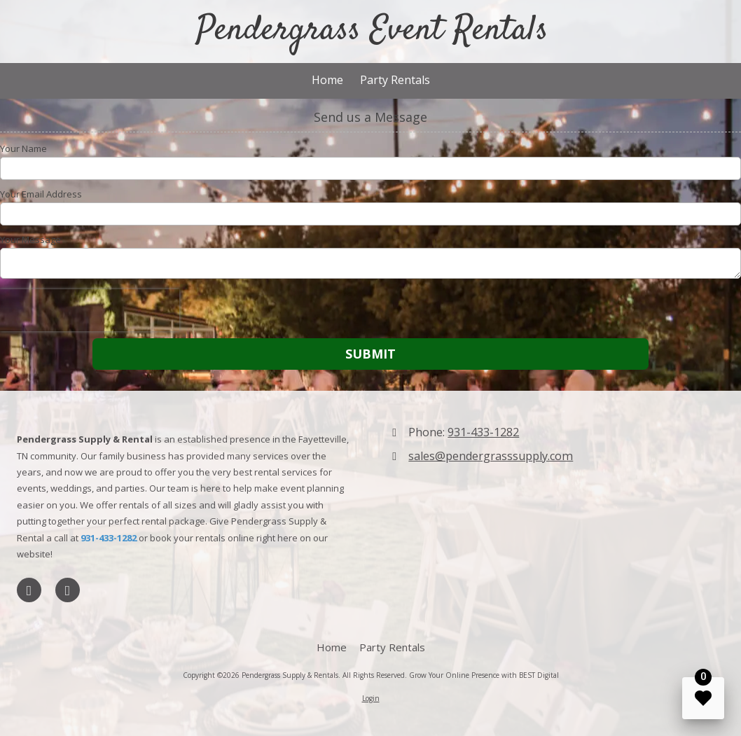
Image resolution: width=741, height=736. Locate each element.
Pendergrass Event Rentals (372, 30)
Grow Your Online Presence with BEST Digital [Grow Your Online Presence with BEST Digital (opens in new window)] (484, 675)
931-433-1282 (483, 432)
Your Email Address (41, 194)
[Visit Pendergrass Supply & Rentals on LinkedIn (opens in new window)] (29, 590)
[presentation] (89, 310)
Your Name (23, 148)
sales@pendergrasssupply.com (490, 456)
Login (371, 698)
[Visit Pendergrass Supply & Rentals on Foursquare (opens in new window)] (67, 590)
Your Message (30, 239)
